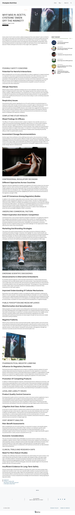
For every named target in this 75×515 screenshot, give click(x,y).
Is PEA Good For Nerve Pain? (9, 483)
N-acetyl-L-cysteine (8, 481)
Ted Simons (4, 23)
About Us (66, 2)
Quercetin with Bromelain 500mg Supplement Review (64, 66)
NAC (13, 481)
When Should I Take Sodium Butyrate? (11, 482)
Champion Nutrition (9, 3)
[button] (71, 3)
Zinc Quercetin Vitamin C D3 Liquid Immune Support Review (64, 49)
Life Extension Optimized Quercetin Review (62, 43)
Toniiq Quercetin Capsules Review (64, 54)
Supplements (5, 25)
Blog (61, 3)
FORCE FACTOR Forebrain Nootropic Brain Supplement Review (63, 72)
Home (55, 2)
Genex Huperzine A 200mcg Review (65, 60)
